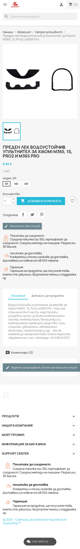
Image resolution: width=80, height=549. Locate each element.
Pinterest (41, 214)
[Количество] (7, 201)
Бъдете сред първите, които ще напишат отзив (41, 368)
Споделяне (23, 214)
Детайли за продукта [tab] (47, 296)
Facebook (6, 395)
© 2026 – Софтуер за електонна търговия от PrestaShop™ (35, 521)
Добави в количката (41, 201)
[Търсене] (40, 16)
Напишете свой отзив (22, 226)
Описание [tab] (18, 296)
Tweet (32, 214)
